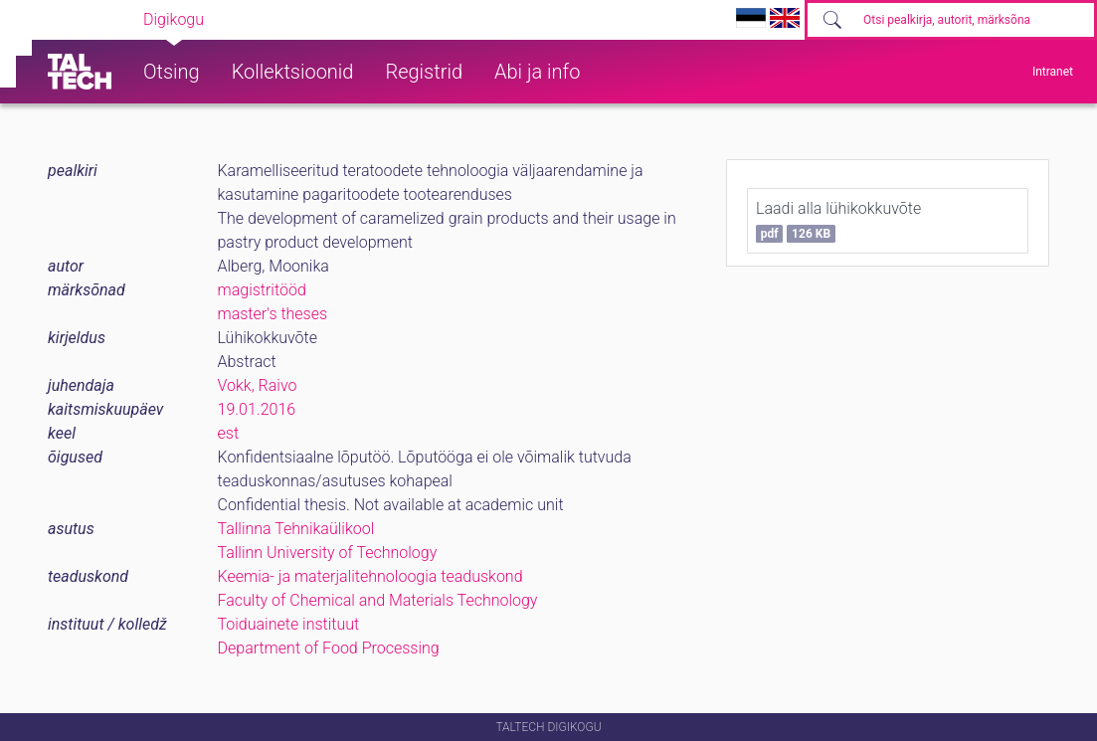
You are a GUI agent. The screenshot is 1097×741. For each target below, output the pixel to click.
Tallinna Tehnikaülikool (296, 528)
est (229, 433)
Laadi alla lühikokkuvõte (838, 221)
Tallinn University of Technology (328, 552)
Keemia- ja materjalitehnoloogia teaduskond (370, 576)
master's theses (273, 313)
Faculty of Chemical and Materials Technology (378, 600)
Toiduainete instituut (289, 624)
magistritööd (262, 289)
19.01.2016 (257, 409)
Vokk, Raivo (257, 385)
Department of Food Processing (329, 648)
